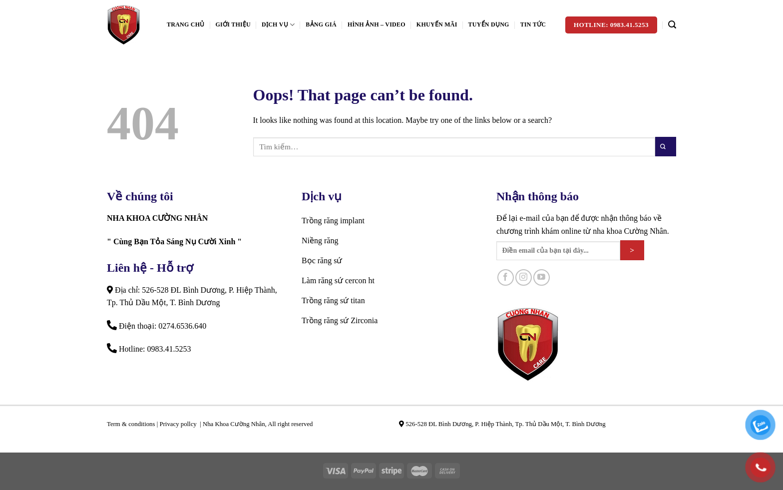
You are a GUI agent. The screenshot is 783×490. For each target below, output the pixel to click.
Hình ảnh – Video (376, 24)
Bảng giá (321, 24)
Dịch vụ (278, 24)
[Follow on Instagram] (523, 277)
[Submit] (665, 146)
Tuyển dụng (488, 24)
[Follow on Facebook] (505, 277)
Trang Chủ (186, 24)
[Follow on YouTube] (541, 277)
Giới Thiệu (233, 24)
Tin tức (533, 24)
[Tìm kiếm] (672, 24)
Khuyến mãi (436, 24)
